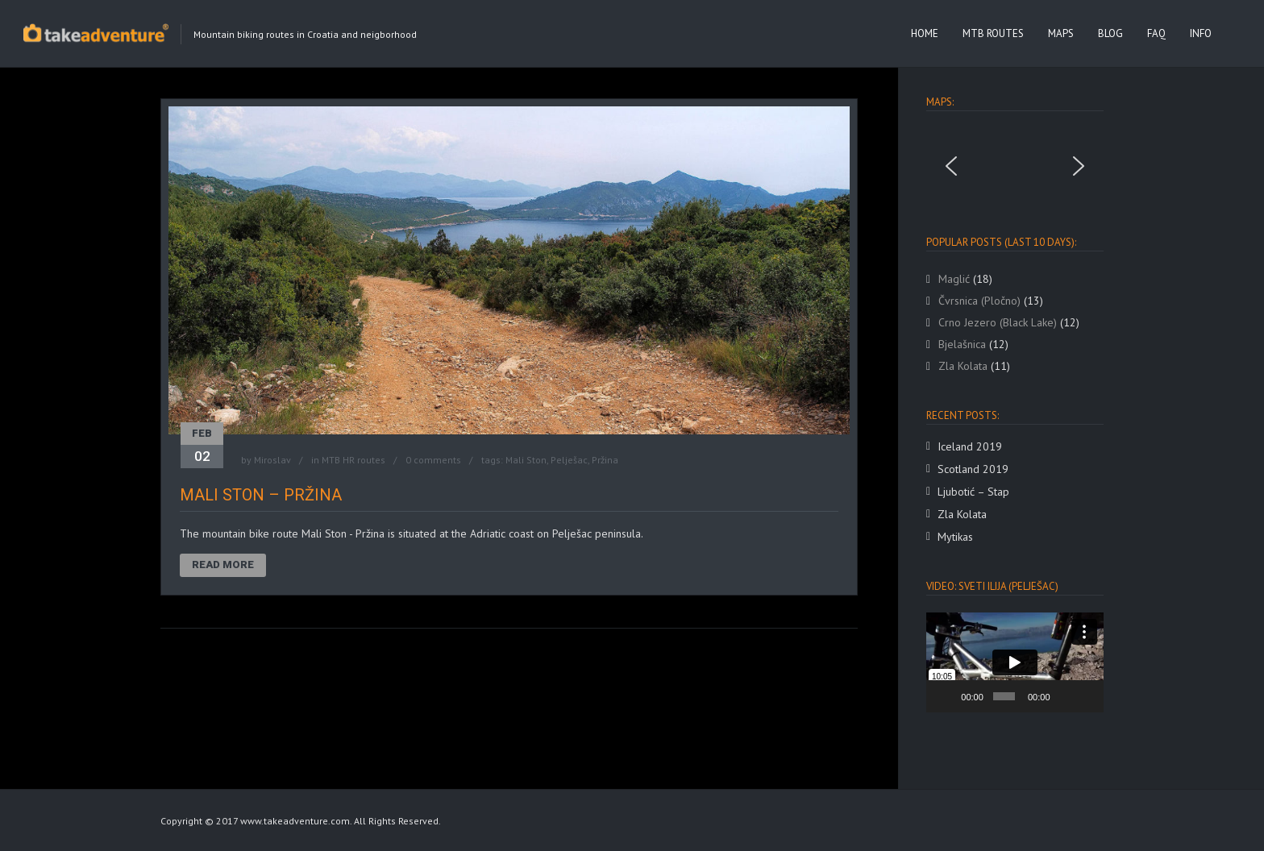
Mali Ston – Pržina (261, 494)
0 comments (433, 460)
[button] (951, 166)
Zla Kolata (962, 514)
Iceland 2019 (970, 446)
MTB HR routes (353, 460)
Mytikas (955, 536)
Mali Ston (526, 460)
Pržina (605, 460)
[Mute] (1064, 696)
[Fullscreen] (1087, 696)
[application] (1015, 662)
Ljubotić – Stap (973, 491)
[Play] (947, 696)
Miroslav (272, 460)
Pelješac (569, 460)
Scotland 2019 (973, 469)
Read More (223, 564)
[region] (1015, 166)
